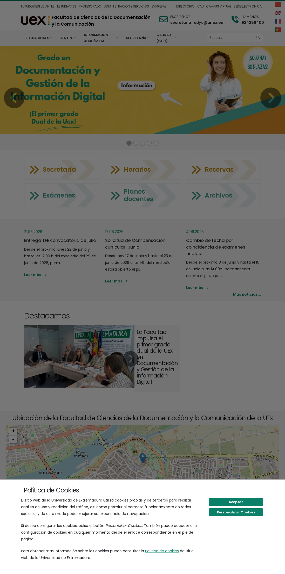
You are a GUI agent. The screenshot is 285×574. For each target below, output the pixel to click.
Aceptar (236, 501)
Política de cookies (162, 551)
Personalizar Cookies (236, 512)
